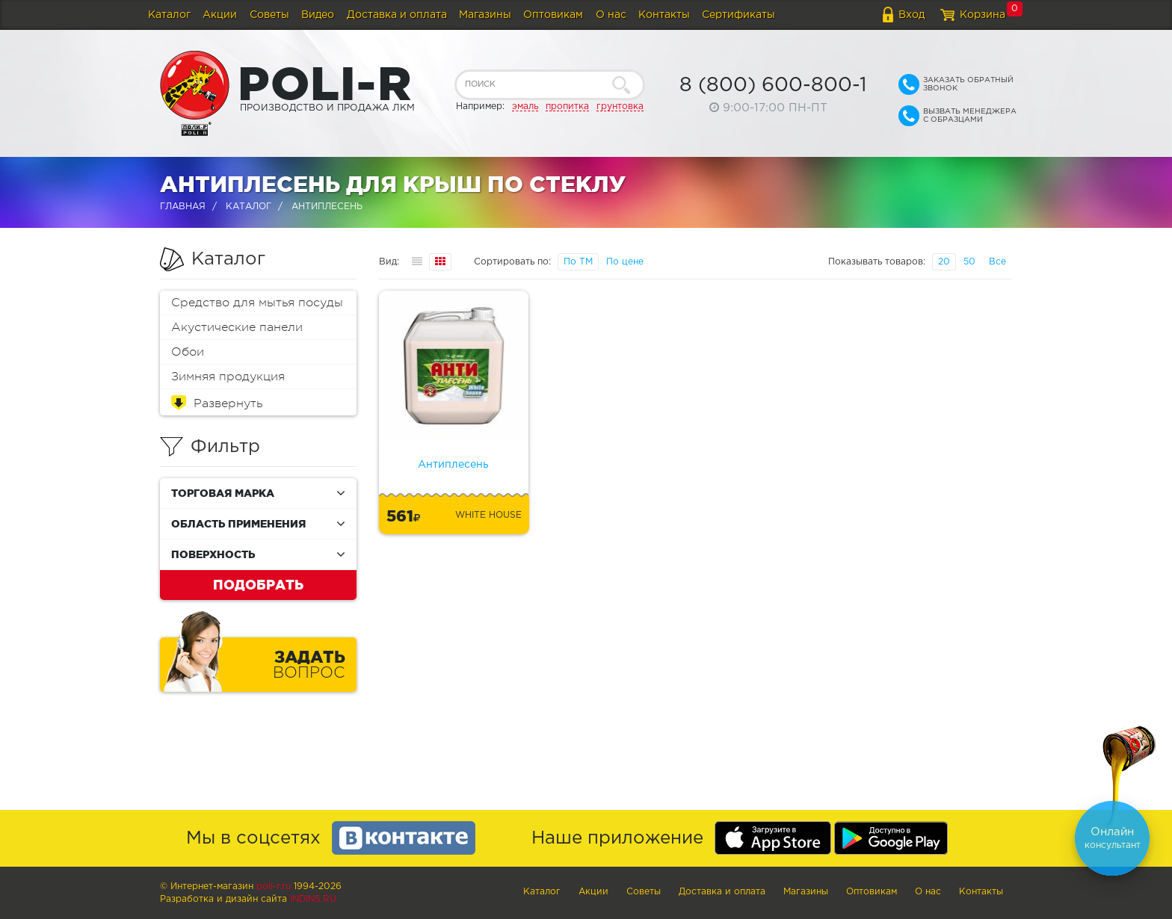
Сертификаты (738, 14)
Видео (317, 14)
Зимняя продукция (228, 376)
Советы (269, 14)
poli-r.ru (273, 886)
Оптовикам (553, 14)
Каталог (169, 14)
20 (944, 262)
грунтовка (620, 106)
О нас (611, 14)
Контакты (664, 14)
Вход (911, 14)
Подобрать (258, 584)
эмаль (525, 106)
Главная (183, 206)
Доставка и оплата (397, 14)
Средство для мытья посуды (257, 302)
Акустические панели (237, 327)
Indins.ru (313, 899)
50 (969, 262)
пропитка (567, 106)
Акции (220, 14)
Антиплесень (453, 464)
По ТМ (578, 262)
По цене (625, 262)
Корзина (982, 14)
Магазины (485, 14)
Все (997, 262)
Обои (187, 352)
